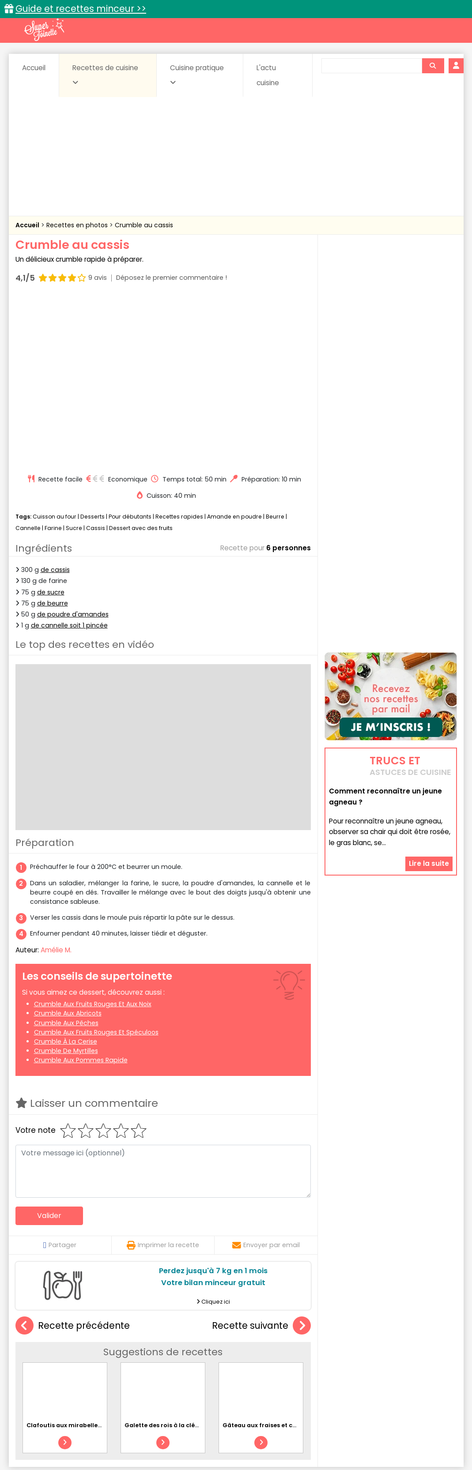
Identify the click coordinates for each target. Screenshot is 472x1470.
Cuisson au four (54, 349)
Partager (59, 1077)
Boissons (173, 1349)
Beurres (134, 1349)
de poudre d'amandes (73, 446)
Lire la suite (429, 807)
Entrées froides (216, 1358)
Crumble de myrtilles (66, 883)
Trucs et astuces (359, 1331)
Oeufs (379, 1358)
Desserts (92, 349)
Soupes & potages (238, 1366)
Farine (53, 360)
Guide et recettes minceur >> (80, 8)
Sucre (74, 360)
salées (151, 1366)
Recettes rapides (179, 349)
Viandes (330, 1366)
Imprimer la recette (163, 1077)
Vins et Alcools (377, 1366)
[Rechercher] (433, 65)
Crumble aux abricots (68, 845)
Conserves (301, 1349)
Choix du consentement (339, 1443)
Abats (39, 1349)
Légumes (342, 1358)
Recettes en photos (78, 225)
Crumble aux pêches (66, 854)
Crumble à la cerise (65, 873)
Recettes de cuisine (105, 74)
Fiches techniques (281, 1331)
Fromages (267, 1358)
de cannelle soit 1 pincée (69, 457)
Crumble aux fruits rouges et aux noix (92, 836)
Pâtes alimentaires (60, 1366)
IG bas (306, 1358)
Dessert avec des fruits (141, 360)
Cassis (95, 360)
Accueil (33, 67)
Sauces (186, 1366)
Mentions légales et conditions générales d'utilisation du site (233, 1435)
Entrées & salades (92, 1358)
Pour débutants (130, 349)
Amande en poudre (234, 349)
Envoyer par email (266, 1077)
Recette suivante (261, 1158)
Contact (121, 1435)
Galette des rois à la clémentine (172, 1257)
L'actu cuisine (268, 75)
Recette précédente (72, 1158)
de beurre (52, 435)
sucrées (291, 1366)
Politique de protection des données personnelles (218, 1443)
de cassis (55, 402)
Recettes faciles (116, 1331)
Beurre (275, 349)
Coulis (427, 1349)
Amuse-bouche (86, 1349)
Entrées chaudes (156, 1358)
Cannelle (28, 360)
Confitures (257, 1349)
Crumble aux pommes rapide (81, 892)
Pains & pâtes (422, 1358)
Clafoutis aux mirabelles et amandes (82, 1257)
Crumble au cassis (144, 225)
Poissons (114, 1366)
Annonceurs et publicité (61, 1435)
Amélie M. (56, 782)
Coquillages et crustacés (368, 1349)
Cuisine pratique (197, 74)
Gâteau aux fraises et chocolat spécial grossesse (296, 1257)
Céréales (213, 1349)
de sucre (50, 424)
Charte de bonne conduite (372, 1435)
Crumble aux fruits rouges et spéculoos (96, 864)
